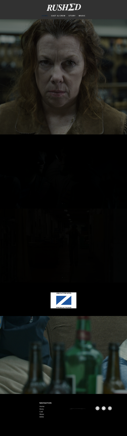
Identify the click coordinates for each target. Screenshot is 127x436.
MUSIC (82, 16)
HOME (45, 16)
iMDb (41, 417)
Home (41, 406)
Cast (41, 411)
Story (41, 409)
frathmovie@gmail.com (81, 408)
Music (41, 414)
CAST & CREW (58, 16)
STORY (72, 16)
